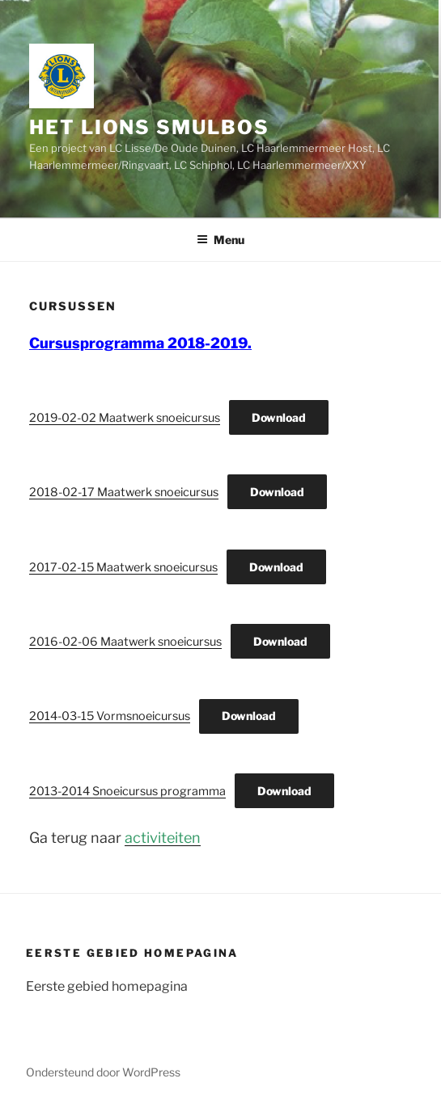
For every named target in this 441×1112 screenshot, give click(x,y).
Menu (220, 239)
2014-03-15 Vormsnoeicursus (109, 716)
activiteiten (163, 837)
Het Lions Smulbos (149, 127)
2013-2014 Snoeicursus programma (127, 791)
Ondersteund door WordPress (103, 1072)
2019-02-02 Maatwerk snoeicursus (124, 418)
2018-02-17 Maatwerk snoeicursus (123, 492)
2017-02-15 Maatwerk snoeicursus (123, 567)
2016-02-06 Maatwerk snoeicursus (125, 641)
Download (279, 417)
